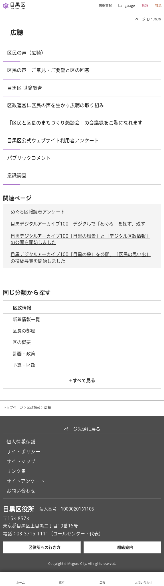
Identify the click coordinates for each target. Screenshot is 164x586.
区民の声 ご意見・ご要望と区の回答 (48, 70)
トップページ (13, 407)
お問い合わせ (21, 491)
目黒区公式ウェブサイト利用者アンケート (53, 140)
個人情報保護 (21, 441)
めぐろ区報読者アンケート (38, 212)
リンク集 (16, 471)
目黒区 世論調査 (24, 87)
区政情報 (34, 407)
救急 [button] (158, 5)
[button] (103, 5)
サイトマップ (21, 461)
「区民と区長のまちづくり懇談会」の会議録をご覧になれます (75, 122)
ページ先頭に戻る (82, 429)
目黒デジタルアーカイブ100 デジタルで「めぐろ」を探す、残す (78, 224)
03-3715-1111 (32, 533)
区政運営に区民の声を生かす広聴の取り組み (55, 105)
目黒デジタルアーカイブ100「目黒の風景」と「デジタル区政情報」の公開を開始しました (80, 239)
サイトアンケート (26, 481)
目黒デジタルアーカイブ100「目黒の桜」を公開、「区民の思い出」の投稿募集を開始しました (81, 257)
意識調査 (17, 175)
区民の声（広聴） (26, 52)
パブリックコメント (29, 158)
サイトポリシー (24, 451)
